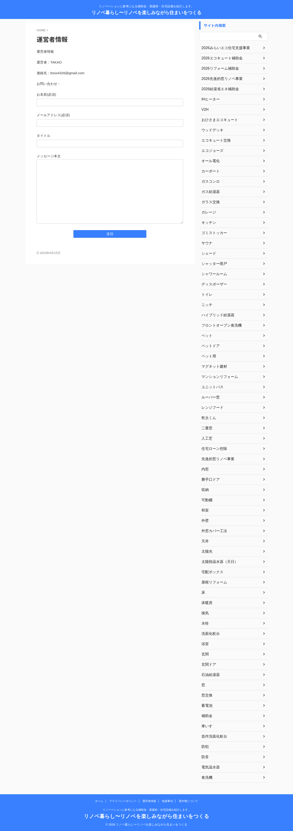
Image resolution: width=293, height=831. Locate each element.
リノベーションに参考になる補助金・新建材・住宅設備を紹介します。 (146, 809)
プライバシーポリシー (123, 801)
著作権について (188, 801)
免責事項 (167, 801)
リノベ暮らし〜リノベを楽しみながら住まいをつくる (146, 12)
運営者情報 (149, 801)
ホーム (99, 801)
